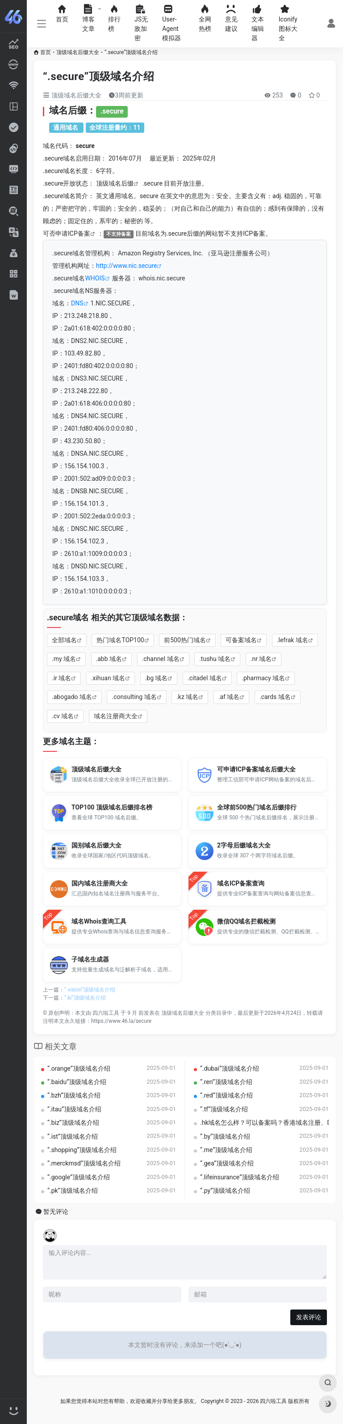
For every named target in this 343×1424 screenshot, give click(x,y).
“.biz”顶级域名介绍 (73, 1122)
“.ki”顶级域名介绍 (85, 998)
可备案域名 (241, 640)
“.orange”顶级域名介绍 (78, 1068)
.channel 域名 (161, 658)
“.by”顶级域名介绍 (225, 1136)
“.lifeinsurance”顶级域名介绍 (239, 1177)
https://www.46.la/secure (121, 1021)
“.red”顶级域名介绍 (226, 1095)
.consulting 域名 (134, 696)
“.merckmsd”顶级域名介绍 (84, 1163)
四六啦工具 (105, 1013)
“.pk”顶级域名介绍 (72, 1190)
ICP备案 (79, 233)
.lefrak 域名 (292, 640)
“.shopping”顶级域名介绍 (82, 1149)
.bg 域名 (156, 678)
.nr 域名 (261, 658)
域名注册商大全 (116, 716)
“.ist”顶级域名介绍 (72, 1136)
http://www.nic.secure (126, 265)
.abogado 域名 (72, 696)
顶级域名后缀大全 (77, 52)
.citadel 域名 (205, 678)
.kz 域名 (187, 696)
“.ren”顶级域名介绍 (226, 1081)
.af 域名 (229, 696)
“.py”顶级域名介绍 (225, 1190)
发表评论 (308, 1317)
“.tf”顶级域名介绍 (224, 1109)
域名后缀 (121, 183)
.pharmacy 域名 (263, 678)
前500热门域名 (185, 640)
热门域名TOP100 (120, 640)
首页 (45, 52)
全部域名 (64, 640)
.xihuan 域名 (108, 678)
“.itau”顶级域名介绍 (74, 1109)
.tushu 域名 (214, 658)
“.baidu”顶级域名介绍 (76, 1081)
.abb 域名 (109, 658)
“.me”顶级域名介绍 (226, 1149)
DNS (77, 303)
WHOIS (95, 278)
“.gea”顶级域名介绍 (227, 1163)
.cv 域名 (63, 716)
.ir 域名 (61, 678)
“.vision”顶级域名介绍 (89, 990)
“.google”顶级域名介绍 (78, 1177)
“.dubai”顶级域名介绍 (229, 1068)
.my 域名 (64, 658)
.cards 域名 (275, 696)
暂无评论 (55, 1212)
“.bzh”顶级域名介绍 (73, 1095)
